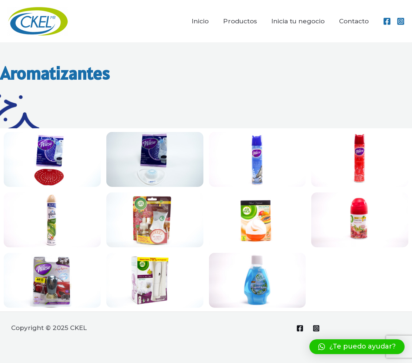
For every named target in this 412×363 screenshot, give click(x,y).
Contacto (354, 21)
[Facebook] (387, 21)
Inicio (206, 21)
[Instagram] (401, 21)
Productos (244, 21)
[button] (357, 346)
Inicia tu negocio (300, 21)
